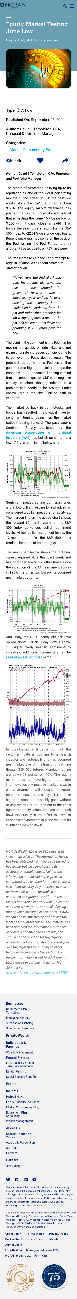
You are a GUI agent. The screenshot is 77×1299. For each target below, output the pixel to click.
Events (11, 1084)
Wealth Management (19, 1052)
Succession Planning (19, 1023)
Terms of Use (35, 1234)
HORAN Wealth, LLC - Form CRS (26, 1255)
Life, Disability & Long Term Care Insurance (20, 1064)
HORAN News (15, 1097)
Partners (11, 1153)
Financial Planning (17, 1057)
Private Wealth (17, 1035)
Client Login (13, 1234)
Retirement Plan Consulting (16, 1011)
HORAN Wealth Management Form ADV (31, 1250)
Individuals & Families (16, 1045)
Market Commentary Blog (31, 150)
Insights (11, 40)
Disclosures (36, 1239)
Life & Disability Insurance (23, 1102)
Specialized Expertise (20, 1028)
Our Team (12, 1148)
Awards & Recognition (20, 1142)
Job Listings (14, 1166)
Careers (12, 1160)
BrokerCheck (14, 1239)
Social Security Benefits (21, 1077)
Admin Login (13, 1244)
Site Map (54, 1239)
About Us (13, 1128)
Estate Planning (16, 1071)
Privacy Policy (58, 1234)
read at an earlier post (23, 657)
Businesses (14, 1003)
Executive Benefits (18, 1018)
